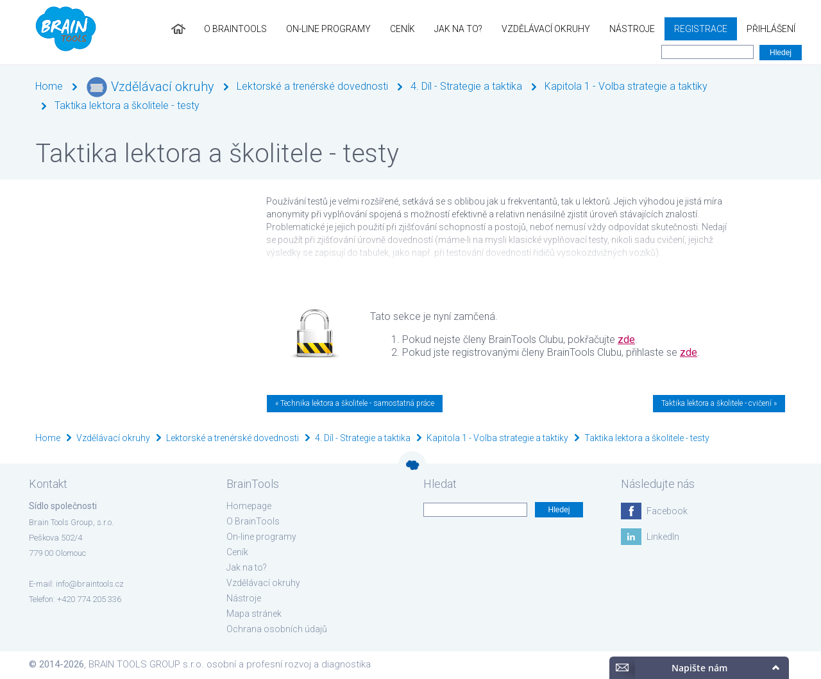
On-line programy (328, 29)
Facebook (667, 511)
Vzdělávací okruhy (546, 29)
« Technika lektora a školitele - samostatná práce (354, 403)
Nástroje (632, 29)
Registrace (700, 29)
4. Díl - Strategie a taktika (466, 86)
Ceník (402, 29)
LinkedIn (663, 537)
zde (626, 339)
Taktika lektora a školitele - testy (127, 105)
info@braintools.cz (90, 584)
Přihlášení (771, 29)
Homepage (248, 506)
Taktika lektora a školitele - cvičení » (719, 403)
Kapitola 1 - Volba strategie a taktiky (626, 86)
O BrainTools (235, 29)
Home (49, 86)
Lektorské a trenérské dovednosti (312, 86)
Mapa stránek (254, 613)
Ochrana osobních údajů (276, 629)
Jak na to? (458, 29)
